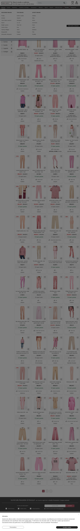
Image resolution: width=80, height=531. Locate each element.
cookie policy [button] (28, 520)
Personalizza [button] (13, 527)
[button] (78, 514)
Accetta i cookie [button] (67, 527)
